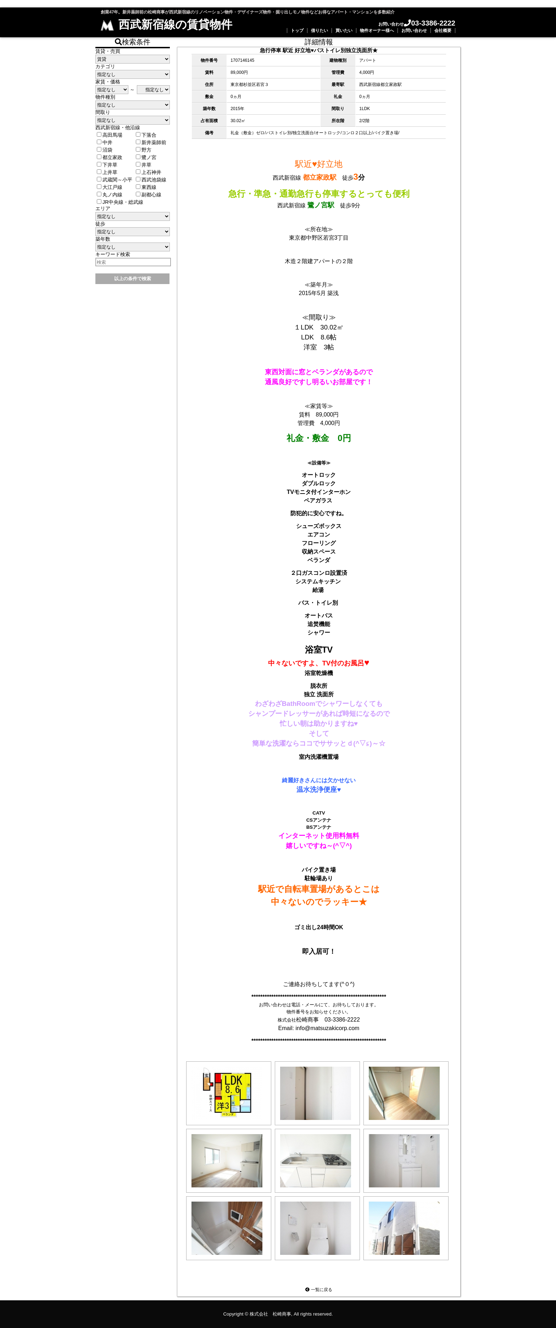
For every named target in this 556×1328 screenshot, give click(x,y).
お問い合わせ (414, 30)
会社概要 (442, 30)
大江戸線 (109, 187)
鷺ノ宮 (146, 157)
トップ (297, 30)
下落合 (146, 135)
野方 (143, 150)
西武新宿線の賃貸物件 (166, 24)
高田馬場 (109, 135)
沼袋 (104, 150)
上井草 (107, 172)
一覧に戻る (318, 1289)
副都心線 (148, 194)
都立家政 (109, 157)
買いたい (343, 30)
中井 (104, 142)
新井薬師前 (151, 142)
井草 (143, 165)
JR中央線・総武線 (120, 202)
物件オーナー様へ (377, 30)
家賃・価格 (107, 82)
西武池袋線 (151, 180)
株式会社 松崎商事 (270, 1314)
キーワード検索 (112, 254)
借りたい (319, 30)
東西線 (146, 187)
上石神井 (148, 172)
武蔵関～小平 (114, 180)
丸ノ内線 (109, 194)
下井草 (107, 165)
